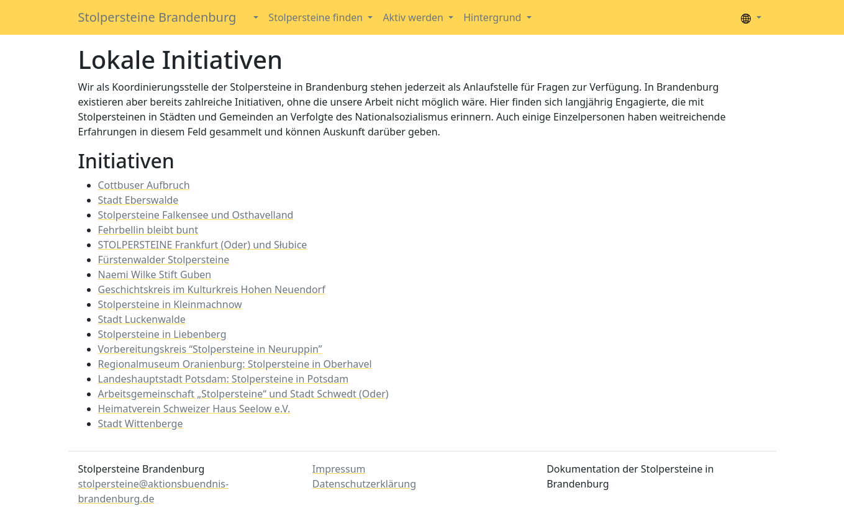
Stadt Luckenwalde (142, 319)
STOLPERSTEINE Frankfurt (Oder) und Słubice (202, 245)
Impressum (339, 469)
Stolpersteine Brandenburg (157, 17)
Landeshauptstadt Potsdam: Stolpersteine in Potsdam (223, 379)
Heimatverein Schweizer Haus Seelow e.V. (194, 408)
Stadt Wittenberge (140, 423)
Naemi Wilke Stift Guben (155, 274)
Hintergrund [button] (493, 17)
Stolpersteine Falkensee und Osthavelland (196, 215)
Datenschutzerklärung (364, 484)
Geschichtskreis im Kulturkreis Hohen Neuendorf (211, 289)
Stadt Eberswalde (138, 200)
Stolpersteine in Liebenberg (162, 334)
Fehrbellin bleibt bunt (148, 230)
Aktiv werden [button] (414, 17)
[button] (254, 17)
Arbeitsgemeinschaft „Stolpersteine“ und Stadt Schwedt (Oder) (243, 394)
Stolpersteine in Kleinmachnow (170, 304)
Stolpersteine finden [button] (316, 17)
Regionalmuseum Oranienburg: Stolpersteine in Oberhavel (235, 364)
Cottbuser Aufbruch (144, 185)
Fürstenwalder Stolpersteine (164, 259)
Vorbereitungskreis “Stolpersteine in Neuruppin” (210, 349)
